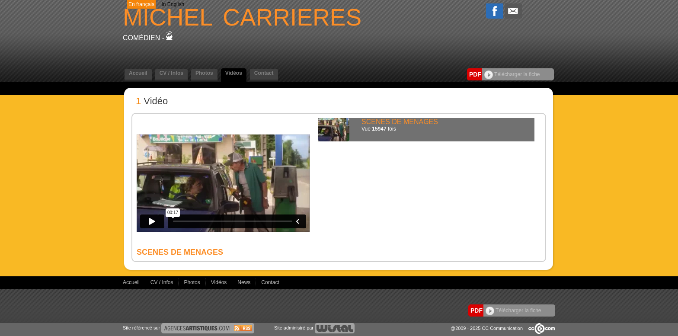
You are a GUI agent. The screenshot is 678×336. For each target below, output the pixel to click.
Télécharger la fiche (512, 74)
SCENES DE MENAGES (399, 121)
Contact (264, 73)
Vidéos (233, 73)
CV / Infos (171, 73)
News (244, 282)
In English (172, 4)
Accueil (138, 73)
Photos (204, 73)
